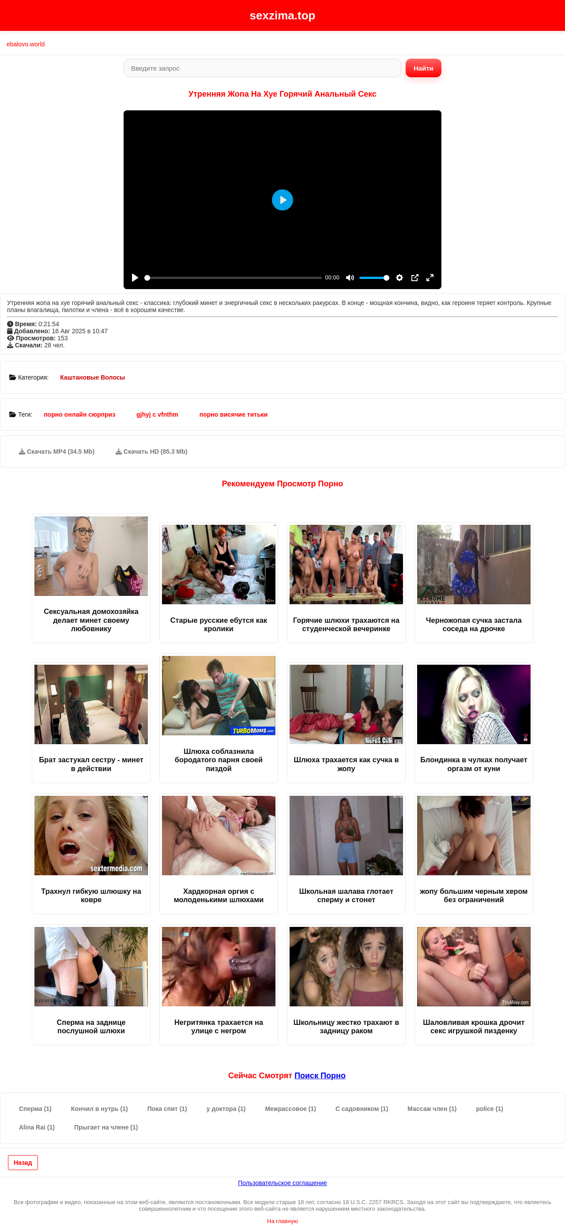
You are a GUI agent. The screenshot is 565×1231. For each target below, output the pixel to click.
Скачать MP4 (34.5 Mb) (56, 451)
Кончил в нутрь (99, 1108)
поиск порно (320, 1075)
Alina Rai (37, 1127)
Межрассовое (290, 1108)
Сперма (35, 1108)
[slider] (233, 278)
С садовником (361, 1108)
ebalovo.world (26, 44)
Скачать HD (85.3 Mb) (152, 451)
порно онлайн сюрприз (79, 414)
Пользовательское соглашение (282, 1182)
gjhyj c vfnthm (157, 414)
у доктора (226, 1108)
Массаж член (431, 1108)
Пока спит (167, 1108)
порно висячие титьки (234, 414)
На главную (282, 1221)
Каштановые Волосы (92, 377)
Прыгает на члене (106, 1127)
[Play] (135, 278)
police (489, 1108)
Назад (23, 1162)
